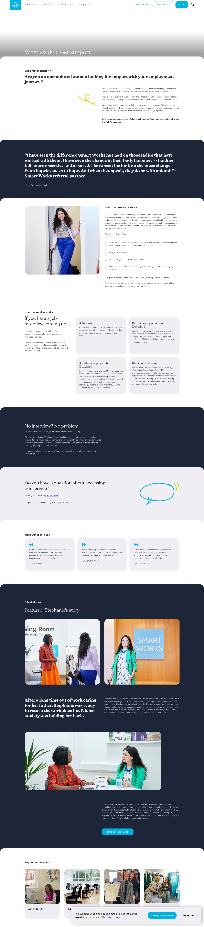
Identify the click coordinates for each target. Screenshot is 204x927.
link (76, 451)
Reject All (188, 915)
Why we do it (66, 4)
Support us (84, 4)
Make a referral (164, 5)
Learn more (113, 917)
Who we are (30, 4)
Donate (181, 5)
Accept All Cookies (162, 915)
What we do (48, 4)
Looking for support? (143, 4)
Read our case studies (117, 832)
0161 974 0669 (51, 496)
